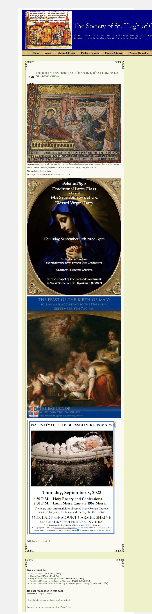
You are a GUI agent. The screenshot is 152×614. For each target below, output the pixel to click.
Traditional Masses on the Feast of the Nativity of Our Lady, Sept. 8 (77, 73)
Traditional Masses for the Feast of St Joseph (50, 581)
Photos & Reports (90, 53)
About (48, 53)
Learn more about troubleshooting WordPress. (49, 607)
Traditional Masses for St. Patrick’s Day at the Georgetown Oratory (59, 583)
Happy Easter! (36, 576)
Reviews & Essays (114, 53)
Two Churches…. (37, 573)
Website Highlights (138, 53)
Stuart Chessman (51, 76)
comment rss (51, 593)
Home (36, 53)
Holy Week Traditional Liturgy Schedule (47, 578)
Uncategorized (44, 541)
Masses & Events (66, 53)
